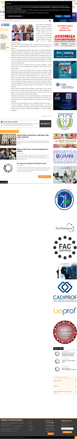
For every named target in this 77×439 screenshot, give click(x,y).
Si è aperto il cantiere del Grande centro (31, 163)
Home (1, 9)
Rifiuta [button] (58, 16)
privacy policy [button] (47, 6)
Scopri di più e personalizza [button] (14, 16)
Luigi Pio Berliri (17, 20)
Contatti (30, 423)
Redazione (31, 421)
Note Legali (31, 429)
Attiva (51, 433)
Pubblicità (30, 425)
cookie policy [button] (18, 8)
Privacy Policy (31, 427)
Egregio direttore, (58, 380)
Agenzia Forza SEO (21, 437)
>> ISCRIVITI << (67, 432)
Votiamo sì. (56, 386)
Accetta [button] (67, 16)
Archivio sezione (44, 176)
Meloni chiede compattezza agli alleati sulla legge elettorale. (33, 136)
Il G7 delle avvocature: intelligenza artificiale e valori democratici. (4, 46)
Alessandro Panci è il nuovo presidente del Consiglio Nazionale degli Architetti (68, 354)
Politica (11, 20)
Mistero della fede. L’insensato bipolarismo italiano (32, 150)
